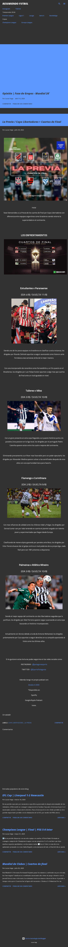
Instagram (6, 9)
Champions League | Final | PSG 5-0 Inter (27, 829)
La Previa (27, 723)
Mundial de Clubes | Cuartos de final (24, 864)
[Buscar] (59, 3)
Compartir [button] (6, 104)
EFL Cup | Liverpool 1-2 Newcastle (23, 795)
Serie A (41, 16)
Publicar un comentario (22, 104)
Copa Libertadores (16, 723)
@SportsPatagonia (38, 669)
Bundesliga (53, 16)
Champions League (9, 22)
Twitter (18, 9)
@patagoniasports (39, 664)
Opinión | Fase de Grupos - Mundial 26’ (26, 93)
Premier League (8, 16)
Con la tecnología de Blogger (34, 938)
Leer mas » (62, 818)
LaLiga (31, 16)
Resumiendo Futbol (15, 3)
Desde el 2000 (33, 685)
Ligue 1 (21, 16)
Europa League (27, 22)
